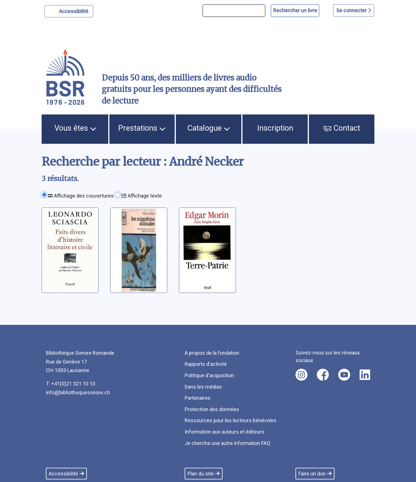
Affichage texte (141, 196)
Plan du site (203, 474)
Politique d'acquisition (209, 375)
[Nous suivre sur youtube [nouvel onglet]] (344, 375)
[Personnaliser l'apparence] (69, 11)
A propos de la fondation (212, 353)
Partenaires (198, 398)
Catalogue (208, 128)
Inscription (275, 128)
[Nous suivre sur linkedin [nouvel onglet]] (365, 375)
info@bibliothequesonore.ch (78, 392)
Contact (341, 128)
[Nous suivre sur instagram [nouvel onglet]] (301, 375)
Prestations (142, 128)
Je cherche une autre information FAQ (227, 443)
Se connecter (353, 10)
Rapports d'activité (206, 364)
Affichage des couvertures (81, 196)
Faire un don (315, 474)
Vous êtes (75, 128)
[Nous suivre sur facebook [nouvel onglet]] (323, 375)
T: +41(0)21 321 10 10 (70, 384)
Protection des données (212, 409)
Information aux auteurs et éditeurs (224, 432)
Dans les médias (203, 387)
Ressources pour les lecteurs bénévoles (230, 420)
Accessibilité (74, 10)
